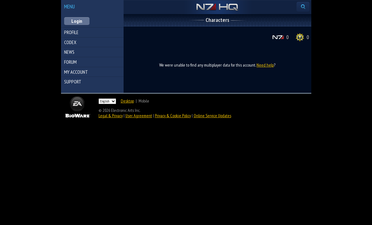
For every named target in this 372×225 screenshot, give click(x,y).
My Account (76, 72)
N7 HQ (217, 7)
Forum (70, 62)
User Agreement (138, 115)
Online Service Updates (212, 115)
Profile (71, 32)
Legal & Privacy (111, 115)
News (69, 52)
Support (72, 81)
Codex (70, 42)
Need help (265, 65)
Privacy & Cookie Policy (173, 115)
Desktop (127, 101)
